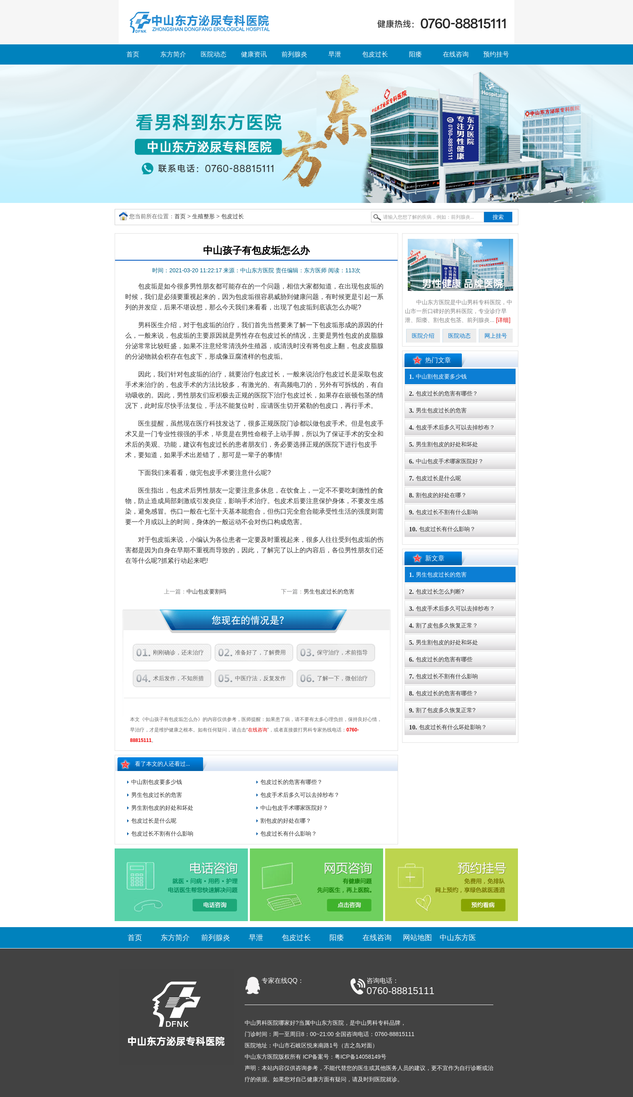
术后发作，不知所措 (178, 678)
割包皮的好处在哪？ (285, 820)
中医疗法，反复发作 (260, 678)
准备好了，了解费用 (260, 652)
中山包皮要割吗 (206, 591)
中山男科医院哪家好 (270, 1023)
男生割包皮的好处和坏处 (162, 807)
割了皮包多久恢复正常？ (443, 625)
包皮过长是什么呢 (153, 820)
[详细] (503, 320)
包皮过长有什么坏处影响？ (448, 727)
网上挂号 (495, 335)
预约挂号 (496, 54)
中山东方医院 (327, 1023)
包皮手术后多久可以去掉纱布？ (300, 795)
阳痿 (415, 54)
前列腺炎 (294, 54)
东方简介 (173, 54)
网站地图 (417, 938)
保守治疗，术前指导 (342, 652)
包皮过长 (375, 54)
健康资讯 (254, 54)
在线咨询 (456, 54)
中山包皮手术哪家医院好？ (294, 807)
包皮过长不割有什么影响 (162, 833)
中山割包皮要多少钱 (156, 782)
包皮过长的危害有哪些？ (291, 782)
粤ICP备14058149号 (360, 1056)
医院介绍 (423, 335)
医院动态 (213, 54)
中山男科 (366, 1023)
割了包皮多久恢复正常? (442, 710)
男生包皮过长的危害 (329, 591)
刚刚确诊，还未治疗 (178, 652)
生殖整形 (203, 216)
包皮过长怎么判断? (436, 591)
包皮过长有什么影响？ (288, 833)
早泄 (334, 54)
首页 (132, 54)
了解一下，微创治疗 (342, 678)
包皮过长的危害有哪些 (440, 659)
